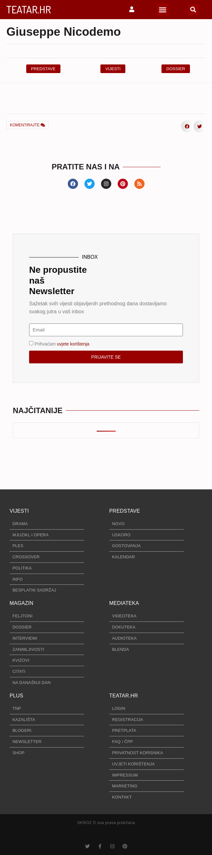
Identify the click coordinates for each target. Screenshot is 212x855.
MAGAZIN (21, 603)
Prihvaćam (62, 343)
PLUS (16, 695)
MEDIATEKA (124, 603)
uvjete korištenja (73, 343)
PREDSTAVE (124, 511)
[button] (163, 10)
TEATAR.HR (28, 9)
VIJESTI (19, 511)
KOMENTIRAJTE (27, 125)
